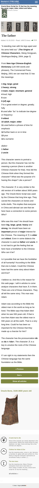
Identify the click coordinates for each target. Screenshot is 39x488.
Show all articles (19, 381)
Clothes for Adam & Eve (17, 449)
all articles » (13, 474)
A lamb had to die (15, 438)
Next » (19, 375)
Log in (1, 480)
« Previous (19, 369)
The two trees (13, 461)
